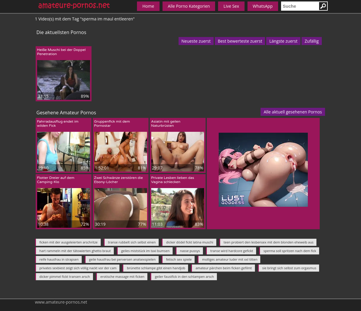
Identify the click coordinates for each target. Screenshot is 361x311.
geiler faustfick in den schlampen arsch (184, 276)
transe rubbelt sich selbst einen (132, 242)
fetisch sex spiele (179, 259)
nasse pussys (190, 251)
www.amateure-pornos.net (61, 302)
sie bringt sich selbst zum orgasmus (289, 268)
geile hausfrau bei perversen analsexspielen (122, 259)
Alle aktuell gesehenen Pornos (293, 112)
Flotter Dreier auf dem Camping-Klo (56, 180)
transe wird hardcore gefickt (231, 251)
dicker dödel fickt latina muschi (189, 242)
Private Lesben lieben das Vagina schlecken (172, 180)
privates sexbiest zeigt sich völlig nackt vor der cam (78, 268)
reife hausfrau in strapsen (59, 259)
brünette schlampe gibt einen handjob (156, 268)
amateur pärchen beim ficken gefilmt (224, 268)
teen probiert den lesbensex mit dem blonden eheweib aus (268, 242)
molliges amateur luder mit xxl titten (229, 259)
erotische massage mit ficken (122, 276)
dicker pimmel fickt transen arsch (65, 276)
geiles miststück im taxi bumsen (145, 251)
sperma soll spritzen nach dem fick (290, 251)
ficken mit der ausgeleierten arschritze (69, 242)
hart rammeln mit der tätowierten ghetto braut (75, 251)
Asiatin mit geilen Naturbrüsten (165, 123)
